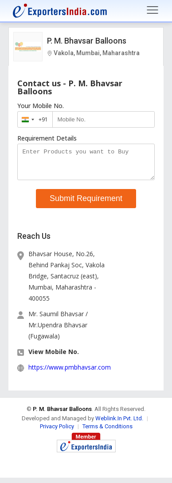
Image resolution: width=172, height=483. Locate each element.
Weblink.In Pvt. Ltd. (119, 423)
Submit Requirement (86, 203)
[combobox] (33, 119)
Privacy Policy (57, 431)
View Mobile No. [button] (53, 357)
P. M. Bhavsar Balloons (86, 40)
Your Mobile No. (40, 106)
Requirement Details (47, 138)
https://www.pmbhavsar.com (69, 372)
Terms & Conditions (107, 431)
